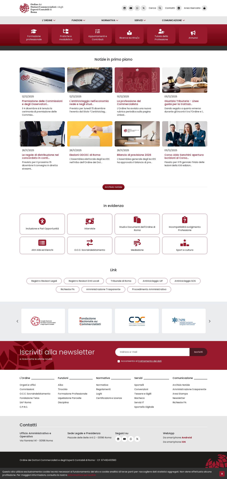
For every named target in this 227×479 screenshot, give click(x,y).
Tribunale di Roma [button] (121, 281)
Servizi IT (139, 402)
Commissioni (27, 389)
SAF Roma (25, 402)
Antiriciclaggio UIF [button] (153, 281)
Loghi (99, 393)
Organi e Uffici (28, 385)
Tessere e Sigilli (142, 393)
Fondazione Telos (29, 398)
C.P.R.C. (24, 407)
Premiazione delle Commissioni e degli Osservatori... (42, 102)
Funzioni (77, 20)
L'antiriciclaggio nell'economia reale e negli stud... (89, 102)
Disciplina (63, 402)
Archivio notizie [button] (113, 187)
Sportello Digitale (144, 407)
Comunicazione (172, 20)
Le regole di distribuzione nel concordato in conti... (40, 156)
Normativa (108, 20)
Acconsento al (141, 361)
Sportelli (139, 385)
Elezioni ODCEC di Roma (84, 155)
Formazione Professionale (72, 393)
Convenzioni (141, 389)
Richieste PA (179, 402)
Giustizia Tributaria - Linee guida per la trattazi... (181, 102)
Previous (17, 321)
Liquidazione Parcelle (69, 398)
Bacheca (139, 398)
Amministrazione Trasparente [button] (103, 289)
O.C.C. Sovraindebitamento (35, 393)
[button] (34, 35)
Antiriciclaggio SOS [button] (185, 281)
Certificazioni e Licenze (109, 398)
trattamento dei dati (150, 361)
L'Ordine (47, 20)
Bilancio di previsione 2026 (134, 155)
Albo (60, 385)
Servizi (138, 20)
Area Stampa (180, 393)
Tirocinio (62, 389)
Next (209, 321)
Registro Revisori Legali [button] (44, 281)
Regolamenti (103, 389)
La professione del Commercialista (129, 102)
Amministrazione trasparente (189, 389)
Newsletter (179, 398)
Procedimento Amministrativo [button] (149, 289)
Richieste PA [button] (68, 289)
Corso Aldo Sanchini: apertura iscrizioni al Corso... (184, 156)
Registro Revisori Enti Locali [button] (84, 281)
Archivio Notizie (181, 385)
